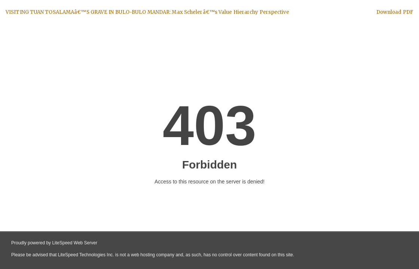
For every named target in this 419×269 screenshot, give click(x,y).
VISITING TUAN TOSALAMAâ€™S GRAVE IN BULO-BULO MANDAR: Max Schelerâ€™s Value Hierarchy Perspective (147, 12)
